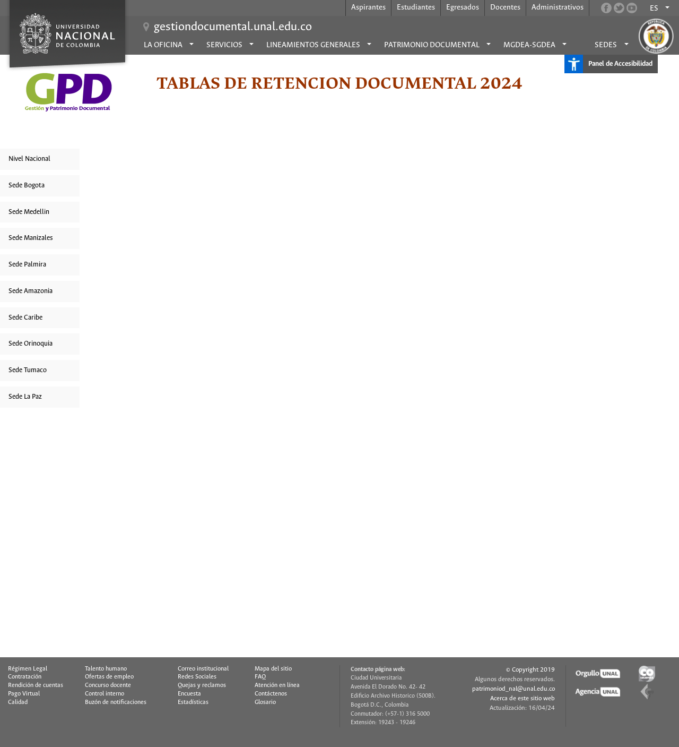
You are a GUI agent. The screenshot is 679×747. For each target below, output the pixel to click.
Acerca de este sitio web (522, 698)
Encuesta (189, 694)
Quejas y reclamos (202, 685)
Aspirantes (368, 7)
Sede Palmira (27, 265)
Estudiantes (416, 7)
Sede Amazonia (30, 291)
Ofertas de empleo (109, 677)
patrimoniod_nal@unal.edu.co (513, 688)
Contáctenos (271, 694)
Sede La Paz (25, 397)
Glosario (265, 702)
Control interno (104, 694)
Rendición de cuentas (35, 685)
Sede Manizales (30, 238)
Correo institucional (203, 669)
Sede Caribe (25, 318)
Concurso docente (108, 685)
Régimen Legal (27, 669)
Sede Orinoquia (30, 344)
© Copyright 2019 (530, 669)
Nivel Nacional (29, 159)
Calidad (18, 702)
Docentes (505, 7)
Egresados (462, 7)
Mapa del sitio (273, 669)
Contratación (24, 677)
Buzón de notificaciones (115, 702)
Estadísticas (193, 702)
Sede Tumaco (27, 370)
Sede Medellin (28, 212)
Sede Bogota (26, 186)
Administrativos (558, 7)
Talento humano (106, 669)
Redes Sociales (197, 677)
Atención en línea (277, 685)
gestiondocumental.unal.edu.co (233, 27)
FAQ (260, 677)
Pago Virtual (24, 694)
